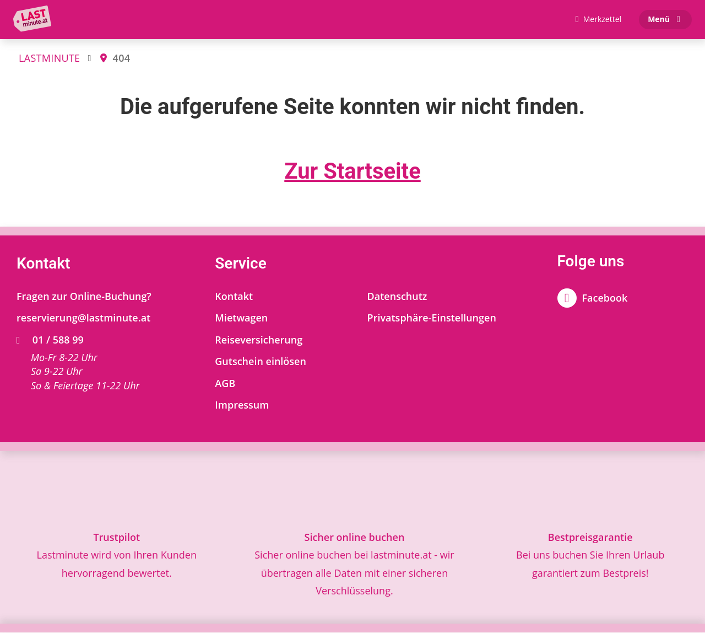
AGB (225, 383)
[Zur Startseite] (34, 19)
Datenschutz (397, 296)
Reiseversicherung (258, 340)
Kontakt (234, 296)
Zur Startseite (352, 172)
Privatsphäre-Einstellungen (431, 318)
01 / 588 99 (50, 340)
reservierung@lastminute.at (83, 318)
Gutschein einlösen (260, 362)
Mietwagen (241, 318)
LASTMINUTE (49, 58)
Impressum (242, 405)
